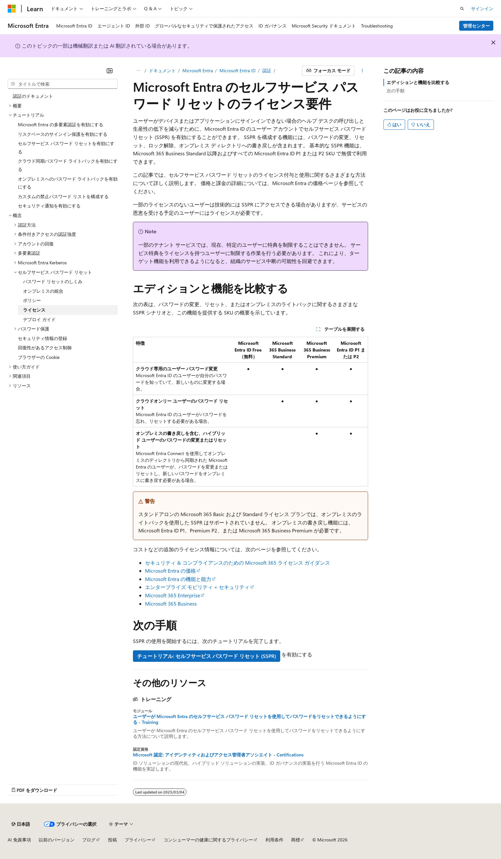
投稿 (112, 840)
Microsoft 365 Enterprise (172, 595)
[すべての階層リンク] (138, 71)
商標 (295, 840)
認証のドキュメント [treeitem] (33, 96)
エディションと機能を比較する (418, 82)
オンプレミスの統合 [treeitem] (43, 291)
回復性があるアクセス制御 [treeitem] (45, 347)
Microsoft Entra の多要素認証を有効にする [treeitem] (60, 124)
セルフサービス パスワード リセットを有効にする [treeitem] (66, 147)
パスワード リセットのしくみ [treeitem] (52, 281)
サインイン (482, 8)
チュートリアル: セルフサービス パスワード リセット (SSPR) (206, 656)
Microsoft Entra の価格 (170, 570)
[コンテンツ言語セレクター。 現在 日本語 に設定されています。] (21, 824)
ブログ (89, 840)
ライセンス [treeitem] (34, 310)
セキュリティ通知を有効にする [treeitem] (49, 206)
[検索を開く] (462, 8)
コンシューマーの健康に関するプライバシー (208, 840)
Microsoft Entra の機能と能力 (178, 579)
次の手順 (396, 91)
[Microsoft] (12, 8)
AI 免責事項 (19, 840)
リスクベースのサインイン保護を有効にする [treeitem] (62, 134)
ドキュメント (162, 70)
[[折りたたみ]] (110, 70)
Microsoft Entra (197, 70)
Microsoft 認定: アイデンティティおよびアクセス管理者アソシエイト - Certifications (218, 755)
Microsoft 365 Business (171, 603)
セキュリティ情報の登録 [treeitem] (42, 338)
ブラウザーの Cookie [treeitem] (38, 357)
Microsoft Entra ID (238, 70)
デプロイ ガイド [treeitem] (39, 319)
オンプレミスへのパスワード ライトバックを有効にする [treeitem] (68, 183)
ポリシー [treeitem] (32, 300)
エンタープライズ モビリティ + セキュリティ (197, 587)
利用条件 (274, 840)
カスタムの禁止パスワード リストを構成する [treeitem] (63, 196)
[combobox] (63, 84)
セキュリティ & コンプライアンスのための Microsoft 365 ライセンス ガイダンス (237, 562)
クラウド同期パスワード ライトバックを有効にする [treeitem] (68, 165)
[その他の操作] (362, 71)
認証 (266, 70)
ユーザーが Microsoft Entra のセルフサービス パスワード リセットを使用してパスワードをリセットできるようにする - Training (249, 719)
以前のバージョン (56, 840)
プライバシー (138, 840)
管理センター (476, 26)
